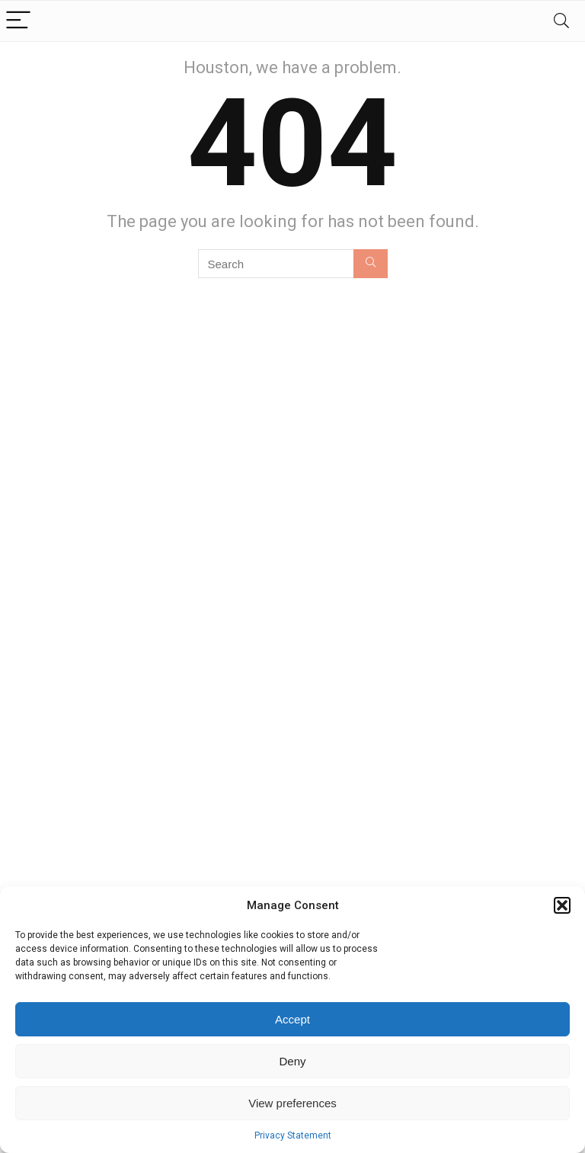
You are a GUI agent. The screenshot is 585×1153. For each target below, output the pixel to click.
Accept (292, 1019)
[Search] (561, 21)
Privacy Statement (292, 1135)
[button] (562, 905)
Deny (292, 1061)
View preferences (292, 1103)
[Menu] (18, 21)
